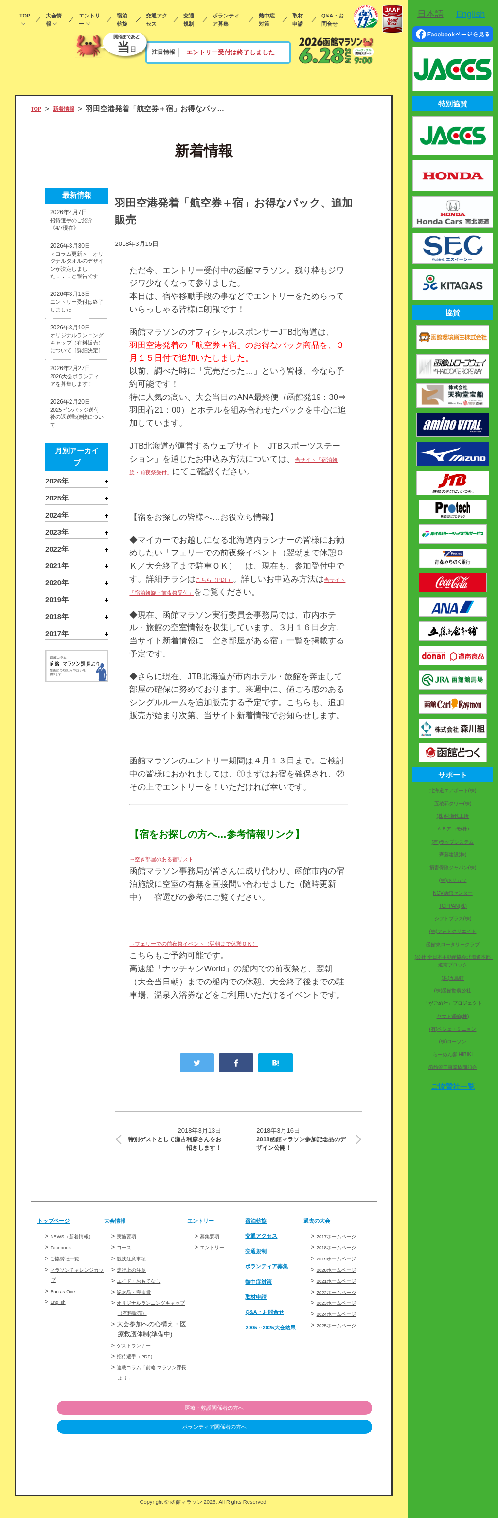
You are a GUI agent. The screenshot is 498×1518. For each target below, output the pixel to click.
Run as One (67, 1311)
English (60, 1322)
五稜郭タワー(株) (453, 803)
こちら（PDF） (224, 579)
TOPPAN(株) (453, 906)
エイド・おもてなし (145, 1290)
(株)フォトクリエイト (453, 931)
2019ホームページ (343, 1269)
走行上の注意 (136, 1279)
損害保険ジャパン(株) (453, 867)
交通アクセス (156, 20)
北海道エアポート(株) (453, 790)
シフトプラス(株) (453, 918)
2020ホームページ (343, 1279)
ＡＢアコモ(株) (453, 828)
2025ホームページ (343, 1335)
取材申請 (297, 20)
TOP (24, 15)
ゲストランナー (139, 1355)
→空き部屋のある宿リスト (179, 858)
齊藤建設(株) (453, 854)
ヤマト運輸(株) (453, 1016)
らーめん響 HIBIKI (453, 1054)
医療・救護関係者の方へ (322, 1418)
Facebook (64, 1268)
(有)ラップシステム (453, 842)
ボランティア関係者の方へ (322, 1438)
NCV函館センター (453, 893)
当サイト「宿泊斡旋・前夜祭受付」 (195, 592)
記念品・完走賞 (139, 1302)
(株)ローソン (453, 1041)
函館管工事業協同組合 (452, 1067)
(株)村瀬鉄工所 (453, 816)
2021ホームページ (343, 1290)
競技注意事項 (136, 1269)
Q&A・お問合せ (332, 20)
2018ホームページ (343, 1257)
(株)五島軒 (453, 978)
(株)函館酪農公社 (453, 990)
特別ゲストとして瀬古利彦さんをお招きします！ (174, 1143)
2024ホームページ (343, 1324)
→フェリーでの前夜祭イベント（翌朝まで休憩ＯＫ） (228, 943)
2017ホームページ (343, 1246)
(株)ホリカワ (453, 880)
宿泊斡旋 (122, 20)
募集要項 (212, 1246)
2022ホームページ (343, 1302)
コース (126, 1257)
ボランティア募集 (226, 20)
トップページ (59, 1231)
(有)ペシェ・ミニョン (453, 1029)
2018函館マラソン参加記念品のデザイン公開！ (303, 1143)
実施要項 (129, 1246)
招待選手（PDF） (142, 1366)
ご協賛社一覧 (69, 1278)
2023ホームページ (343, 1313)
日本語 (430, 14)
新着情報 (71, 109)
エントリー (89, 20)
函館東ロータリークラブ (453, 944)
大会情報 (54, 20)
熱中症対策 (267, 20)
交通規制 (188, 20)
